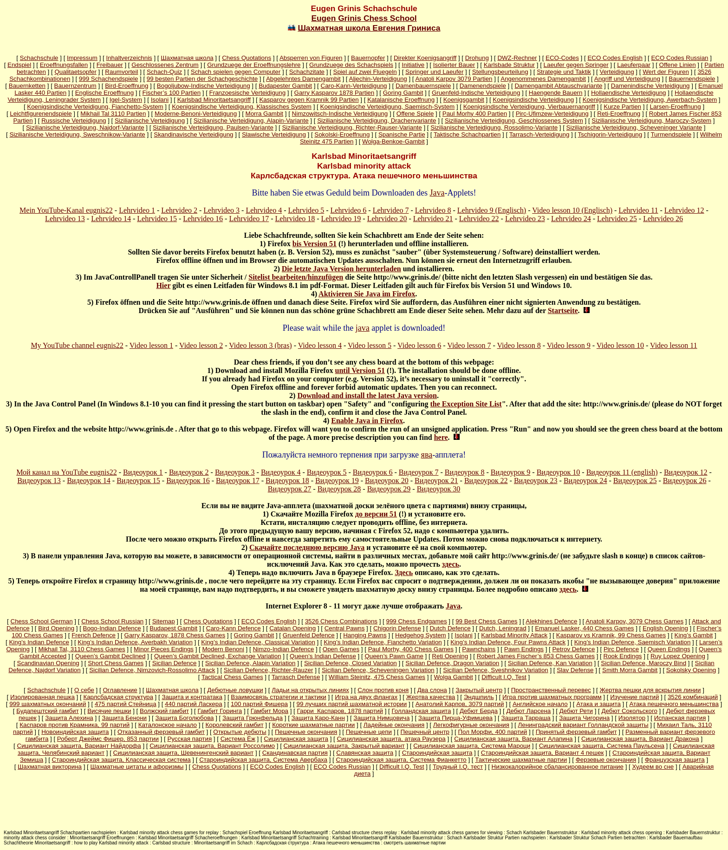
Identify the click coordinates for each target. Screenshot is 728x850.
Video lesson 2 (201, 345)
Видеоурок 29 (389, 489)
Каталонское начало (167, 724)
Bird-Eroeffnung (126, 85)
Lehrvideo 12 (684, 210)
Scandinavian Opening (48, 663)
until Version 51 (360, 370)
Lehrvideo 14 (111, 218)
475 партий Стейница (125, 703)
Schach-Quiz (164, 71)
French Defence (94, 635)
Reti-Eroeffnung (618, 113)
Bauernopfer (368, 57)
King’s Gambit (694, 635)
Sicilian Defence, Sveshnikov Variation (495, 670)
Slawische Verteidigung (274, 134)
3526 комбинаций (693, 696)
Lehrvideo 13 (65, 218)
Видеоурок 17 (238, 480)
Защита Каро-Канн (318, 717)
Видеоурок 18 (287, 480)
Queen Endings (669, 649)
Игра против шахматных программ (552, 696)
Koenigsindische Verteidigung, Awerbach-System (650, 99)
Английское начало (540, 703)
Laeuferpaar (633, 64)
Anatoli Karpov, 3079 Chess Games (634, 621)
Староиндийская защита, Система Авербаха (263, 759)
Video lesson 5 (369, 345)
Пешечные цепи (369, 731)
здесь (450, 564)
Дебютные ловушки (235, 690)
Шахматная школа (187, 57)
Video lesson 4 (320, 345)
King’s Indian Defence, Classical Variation (258, 642)
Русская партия (189, 738)
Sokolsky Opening (691, 670)
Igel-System (126, 99)
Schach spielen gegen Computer (235, 71)
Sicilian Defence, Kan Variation (550, 663)
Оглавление (120, 690)
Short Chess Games (115, 663)
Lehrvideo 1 (137, 210)
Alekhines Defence (551, 621)
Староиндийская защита (437, 752)
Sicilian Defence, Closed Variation (350, 663)
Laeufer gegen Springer (576, 64)
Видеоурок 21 (436, 480)
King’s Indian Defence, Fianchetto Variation (383, 642)
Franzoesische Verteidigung (247, 92)
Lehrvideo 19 (341, 218)
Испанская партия (680, 717)
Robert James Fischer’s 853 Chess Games (536, 656)
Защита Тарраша (526, 717)
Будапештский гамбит (47, 710)
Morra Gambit (264, 113)
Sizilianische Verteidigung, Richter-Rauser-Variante (352, 127)
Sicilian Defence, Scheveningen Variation (378, 670)
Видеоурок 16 (188, 480)
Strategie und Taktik (564, 71)
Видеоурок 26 (685, 480)
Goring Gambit (403, 92)
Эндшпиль (479, 696)
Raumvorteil (121, 71)
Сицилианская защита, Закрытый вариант (344, 745)
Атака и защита (598, 703)
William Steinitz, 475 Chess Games (377, 676)
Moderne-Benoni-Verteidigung (196, 113)
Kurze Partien (622, 106)
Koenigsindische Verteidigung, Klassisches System (242, 106)
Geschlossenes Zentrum (164, 64)
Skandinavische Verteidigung (193, 134)
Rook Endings (623, 656)
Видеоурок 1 (143, 472)
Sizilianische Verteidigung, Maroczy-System (651, 120)
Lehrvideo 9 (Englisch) (491, 210)
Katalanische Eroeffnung (401, 99)
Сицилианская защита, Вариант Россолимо (212, 745)
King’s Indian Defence (39, 642)
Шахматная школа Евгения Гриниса (369, 28)
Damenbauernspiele (423, 85)
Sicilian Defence (174, 663)
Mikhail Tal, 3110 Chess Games (81, 649)
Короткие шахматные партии (313, 724)
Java (436, 192)
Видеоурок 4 (281, 472)
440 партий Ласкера (193, 703)
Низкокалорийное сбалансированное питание (558, 766)
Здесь (404, 572)
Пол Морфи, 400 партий (492, 731)
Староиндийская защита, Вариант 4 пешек (542, 752)
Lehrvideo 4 (264, 210)
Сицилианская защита (296, 738)
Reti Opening (450, 656)
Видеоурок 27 (290, 489)
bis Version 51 (314, 244)
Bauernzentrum (75, 85)
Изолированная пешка (42, 696)
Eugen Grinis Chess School (363, 18)
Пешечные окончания (306, 731)
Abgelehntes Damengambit (303, 78)
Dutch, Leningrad (502, 628)
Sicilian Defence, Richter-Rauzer (268, 670)
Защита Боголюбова (185, 717)
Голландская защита (421, 710)
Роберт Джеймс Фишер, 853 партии (108, 738)
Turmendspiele (670, 134)
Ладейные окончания (394, 724)
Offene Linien (677, 64)
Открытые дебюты (239, 731)
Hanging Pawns (364, 635)
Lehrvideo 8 (433, 210)
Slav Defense (575, 670)
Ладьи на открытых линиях (310, 690)
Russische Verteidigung (73, 120)
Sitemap (163, 621)
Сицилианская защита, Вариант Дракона (640, 738)
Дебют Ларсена (528, 710)
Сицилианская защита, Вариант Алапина (513, 738)
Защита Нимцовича (381, 717)
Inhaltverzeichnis (129, 57)
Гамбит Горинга (219, 710)
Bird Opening (56, 628)
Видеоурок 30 (439, 489)
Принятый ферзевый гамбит (576, 731)
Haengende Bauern (556, 92)
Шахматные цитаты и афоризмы (137, 766)
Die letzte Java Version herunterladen (341, 269)
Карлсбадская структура (118, 696)
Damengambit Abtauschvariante (558, 85)
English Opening (665, 628)
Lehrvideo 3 (221, 210)
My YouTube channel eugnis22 (77, 345)
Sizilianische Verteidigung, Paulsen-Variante (213, 127)
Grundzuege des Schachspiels (351, 64)
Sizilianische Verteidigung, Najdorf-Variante (85, 127)
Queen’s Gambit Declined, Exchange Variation (217, 656)
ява (427, 454)
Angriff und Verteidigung (627, 78)
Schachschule (39, 57)
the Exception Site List (465, 404)
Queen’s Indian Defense (323, 656)
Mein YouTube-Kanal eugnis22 (66, 210)
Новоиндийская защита (75, 731)
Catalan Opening (292, 628)
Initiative (413, 64)
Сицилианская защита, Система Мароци (471, 745)
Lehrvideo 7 (391, 210)
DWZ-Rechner (517, 57)
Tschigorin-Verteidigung (610, 134)
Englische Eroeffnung (104, 92)
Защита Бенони (124, 717)
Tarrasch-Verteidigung (539, 134)
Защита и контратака (192, 696)
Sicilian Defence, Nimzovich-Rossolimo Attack (152, 670)
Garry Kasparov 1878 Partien (334, 92)
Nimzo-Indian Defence (283, 649)
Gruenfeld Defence (309, 635)
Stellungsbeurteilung (500, 71)
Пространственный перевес (551, 690)
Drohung (477, 57)
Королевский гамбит (235, 724)
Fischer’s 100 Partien (172, 92)
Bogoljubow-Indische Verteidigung (203, 85)
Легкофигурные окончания (471, 724)
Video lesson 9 (569, 345)
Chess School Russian (112, 621)
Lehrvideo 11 (638, 210)
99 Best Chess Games (486, 621)
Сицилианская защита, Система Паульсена (601, 745)
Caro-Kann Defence (233, 628)
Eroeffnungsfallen (64, 64)
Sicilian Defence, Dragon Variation (452, 663)
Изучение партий (634, 696)
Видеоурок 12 (686, 472)
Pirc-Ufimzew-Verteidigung (552, 113)
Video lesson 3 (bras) (260, 345)
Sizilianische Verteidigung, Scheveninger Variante (634, 127)
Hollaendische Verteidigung (628, 92)
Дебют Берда (479, 710)
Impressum (82, 57)
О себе (84, 690)
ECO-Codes (562, 57)
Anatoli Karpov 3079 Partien (454, 78)
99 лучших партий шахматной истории (351, 703)
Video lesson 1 (151, 345)
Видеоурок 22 (486, 480)
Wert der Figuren (666, 71)
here (441, 437)
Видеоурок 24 (585, 480)
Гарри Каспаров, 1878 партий (340, 710)
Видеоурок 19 (337, 480)
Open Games (341, 649)
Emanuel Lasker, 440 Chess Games (584, 628)
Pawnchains (478, 649)
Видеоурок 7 (419, 472)
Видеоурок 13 (39, 480)
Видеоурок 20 (387, 480)
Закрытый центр (478, 690)
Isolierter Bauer (454, 64)
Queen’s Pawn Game (393, 656)
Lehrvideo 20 (387, 218)
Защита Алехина (69, 717)
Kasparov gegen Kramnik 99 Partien (308, 99)
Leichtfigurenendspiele (41, 113)
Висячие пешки (109, 710)
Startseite (563, 310)
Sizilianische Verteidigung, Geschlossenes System (514, 120)
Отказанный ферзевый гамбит (161, 731)
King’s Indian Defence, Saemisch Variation (632, 642)
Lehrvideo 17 (249, 218)
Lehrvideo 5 (306, 210)
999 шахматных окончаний (47, 703)
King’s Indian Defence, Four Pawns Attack (508, 642)
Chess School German (42, 621)
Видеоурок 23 (536, 480)
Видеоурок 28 (339, 489)
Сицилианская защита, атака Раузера (391, 738)
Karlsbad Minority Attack (514, 635)
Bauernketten (27, 85)
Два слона (432, 690)
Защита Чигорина (584, 717)
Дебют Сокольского (629, 710)
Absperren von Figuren (311, 57)
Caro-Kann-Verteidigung (354, 85)
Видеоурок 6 (373, 472)
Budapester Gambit (285, 85)
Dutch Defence (449, 628)
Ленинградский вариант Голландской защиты (583, 724)
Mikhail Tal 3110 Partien (113, 113)
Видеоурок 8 (465, 472)
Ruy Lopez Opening (677, 656)
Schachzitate (307, 71)
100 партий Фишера (259, 703)
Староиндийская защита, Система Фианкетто (401, 759)
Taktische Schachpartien (467, 134)
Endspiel (19, 64)
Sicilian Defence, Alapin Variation (250, 663)
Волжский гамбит (164, 710)
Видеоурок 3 (235, 472)
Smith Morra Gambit (629, 670)
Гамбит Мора (269, 710)
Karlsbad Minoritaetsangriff (214, 99)
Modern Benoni (223, 649)
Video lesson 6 (419, 345)
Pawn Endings (524, 649)
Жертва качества (430, 696)
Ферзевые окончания (606, 759)
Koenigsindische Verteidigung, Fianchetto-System (95, 106)
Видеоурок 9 (511, 472)
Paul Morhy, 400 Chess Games (411, 649)
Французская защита (675, 759)
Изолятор (631, 717)
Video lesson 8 (518, 345)
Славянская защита (364, 752)
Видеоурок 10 (558, 472)
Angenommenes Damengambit (543, 78)
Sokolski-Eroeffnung (342, 134)
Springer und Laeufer (434, 71)
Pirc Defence (621, 649)
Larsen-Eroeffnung (675, 106)
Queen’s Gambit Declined (110, 656)
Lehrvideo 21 (433, 218)
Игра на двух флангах (366, 696)
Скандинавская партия (295, 752)
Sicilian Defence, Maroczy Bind (643, 663)
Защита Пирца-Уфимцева (455, 717)
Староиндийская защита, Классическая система (121, 759)
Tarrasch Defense (296, 676)
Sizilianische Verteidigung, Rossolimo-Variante (494, 127)
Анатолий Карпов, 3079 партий (460, 703)
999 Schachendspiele (108, 78)
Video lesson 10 (620, 345)
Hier (163, 285)
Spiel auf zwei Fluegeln (365, 71)
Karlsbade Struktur (509, 64)
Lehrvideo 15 (157, 218)
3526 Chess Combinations (341, 621)
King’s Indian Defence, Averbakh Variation (135, 642)
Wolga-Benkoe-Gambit (393, 141)
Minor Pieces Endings (164, 649)
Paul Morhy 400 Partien (474, 113)
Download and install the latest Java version (366, 395)
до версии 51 (376, 514)
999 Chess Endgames (416, 621)
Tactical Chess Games (232, 676)
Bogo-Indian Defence (112, 628)
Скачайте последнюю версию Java (306, 547)
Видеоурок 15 (138, 480)
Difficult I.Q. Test (503, 676)
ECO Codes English (615, 57)
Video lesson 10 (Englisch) (572, 210)
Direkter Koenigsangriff (425, 57)
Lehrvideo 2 (179, 210)
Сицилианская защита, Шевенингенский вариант (183, 752)
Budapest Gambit (173, 628)
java (363, 328)
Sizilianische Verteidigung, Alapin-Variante (251, 120)
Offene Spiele (415, 113)
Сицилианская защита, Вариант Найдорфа (79, 745)
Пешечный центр (424, 731)
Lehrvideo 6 (349, 210)
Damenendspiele (483, 85)
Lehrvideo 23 (525, 218)
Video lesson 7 (469, 345)
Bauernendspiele (692, 78)
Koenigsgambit (463, 99)
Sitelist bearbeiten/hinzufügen (295, 277)
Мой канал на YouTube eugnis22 (66, 472)
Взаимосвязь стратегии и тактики (278, 696)
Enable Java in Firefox (367, 421)
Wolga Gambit (453, 676)
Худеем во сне (653, 766)
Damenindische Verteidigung (650, 85)
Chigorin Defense (397, 628)
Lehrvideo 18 (295, 218)
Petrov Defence (573, 649)
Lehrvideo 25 (617, 218)
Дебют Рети (576, 710)
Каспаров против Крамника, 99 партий (75, 724)
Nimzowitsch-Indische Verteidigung (340, 113)
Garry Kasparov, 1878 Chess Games (175, 635)
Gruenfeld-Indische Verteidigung (476, 92)
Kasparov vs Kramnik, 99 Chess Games (611, 635)
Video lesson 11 (673, 345)
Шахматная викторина (50, 766)
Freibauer (110, 64)
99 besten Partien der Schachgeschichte (202, 78)
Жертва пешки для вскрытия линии (650, 690)
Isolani (160, 99)
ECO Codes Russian (679, 57)
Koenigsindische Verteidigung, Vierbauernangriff (529, 106)
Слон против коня (383, 690)
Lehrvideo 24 (571, 218)
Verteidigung (617, 71)
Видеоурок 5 (327, 472)
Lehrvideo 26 (663, 218)
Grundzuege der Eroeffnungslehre (253, 64)
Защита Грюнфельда (252, 717)
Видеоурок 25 (635, 480)
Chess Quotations (246, 57)
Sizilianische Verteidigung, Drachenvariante (376, 120)
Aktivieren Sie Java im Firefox (366, 294)
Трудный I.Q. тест (458, 766)
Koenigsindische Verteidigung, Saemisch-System (387, 106)
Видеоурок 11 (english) (622, 472)
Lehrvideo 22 (479, 218)
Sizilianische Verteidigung (150, 120)
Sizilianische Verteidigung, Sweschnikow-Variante (77, 134)
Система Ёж (238, 738)
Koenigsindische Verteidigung (533, 99)
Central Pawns (345, 628)
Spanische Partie (401, 134)
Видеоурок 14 (88, 480)
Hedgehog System (420, 635)
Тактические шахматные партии (521, 759)
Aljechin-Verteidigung (378, 78)
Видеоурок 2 (189, 472)
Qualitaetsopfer (75, 71)
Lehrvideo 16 (203, 218)
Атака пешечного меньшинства (673, 703)
